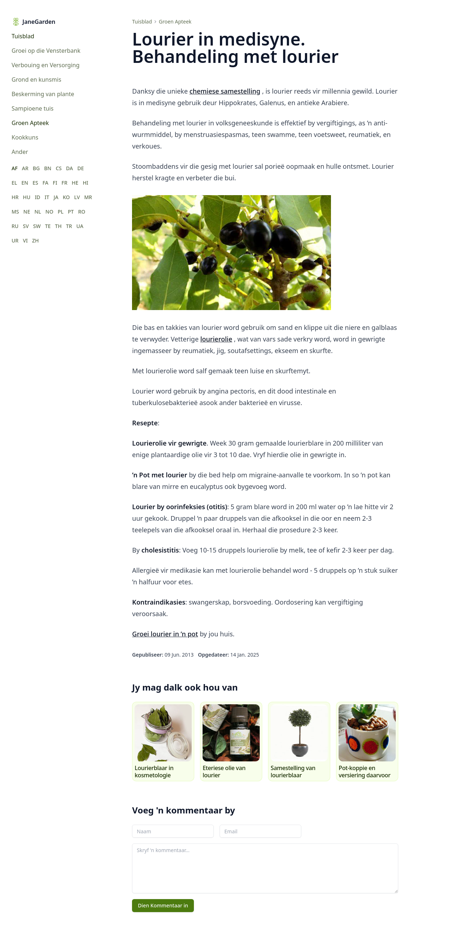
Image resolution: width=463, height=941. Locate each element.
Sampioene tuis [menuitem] (33, 108)
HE (75, 182)
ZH (35, 240)
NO (50, 211)
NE (27, 211)
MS (15, 211)
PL (60, 211)
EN (24, 182)
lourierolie (216, 339)
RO (81, 211)
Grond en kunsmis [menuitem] (36, 79)
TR (69, 226)
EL (14, 182)
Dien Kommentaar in (163, 905)
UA (79, 226)
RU (15, 226)
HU (26, 197)
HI (85, 182)
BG (36, 168)
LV (77, 197)
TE (48, 226)
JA (56, 197)
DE (80, 168)
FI (55, 182)
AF (15, 168)
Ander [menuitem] (20, 152)
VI (25, 240)
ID (37, 197)
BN (47, 168)
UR (15, 240)
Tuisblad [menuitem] (23, 36)
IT (46, 197)
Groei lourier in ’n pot (165, 634)
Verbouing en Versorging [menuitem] (46, 65)
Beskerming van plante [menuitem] (43, 94)
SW (37, 226)
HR (15, 197)
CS (59, 168)
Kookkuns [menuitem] (25, 137)
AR (25, 168)
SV (26, 226)
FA (45, 182)
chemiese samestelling (225, 91)
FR (64, 182)
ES (35, 182)
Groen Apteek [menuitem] (30, 123)
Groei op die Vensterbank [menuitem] (46, 51)
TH (58, 226)
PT (70, 211)
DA (69, 168)
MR (88, 197)
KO (66, 197)
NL (37, 211)
